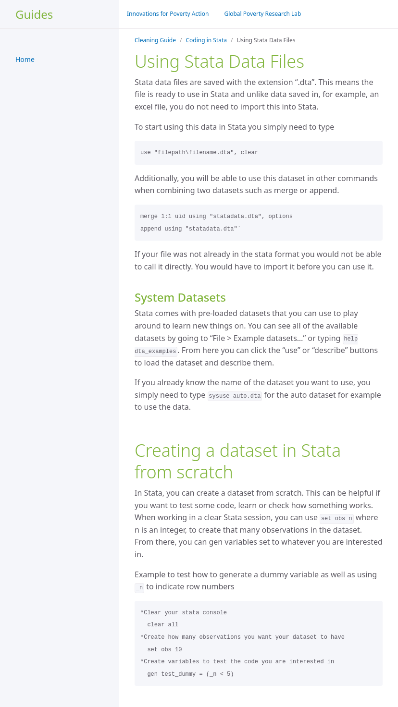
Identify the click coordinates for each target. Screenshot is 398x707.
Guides (34, 14)
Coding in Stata (206, 40)
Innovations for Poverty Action (168, 14)
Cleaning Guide (155, 40)
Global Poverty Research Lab (262, 14)
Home (25, 59)
